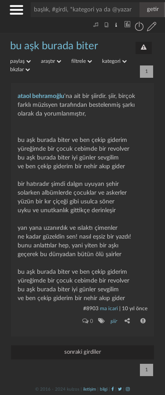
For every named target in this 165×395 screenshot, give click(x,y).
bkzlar (20, 69)
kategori (114, 61)
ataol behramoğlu (41, 96)
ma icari (109, 308)
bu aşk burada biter (54, 46)
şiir (113, 321)
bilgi (103, 389)
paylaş (20, 61)
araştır (51, 61)
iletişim (89, 389)
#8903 (91, 308)
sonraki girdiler (82, 352)
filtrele (81, 61)
